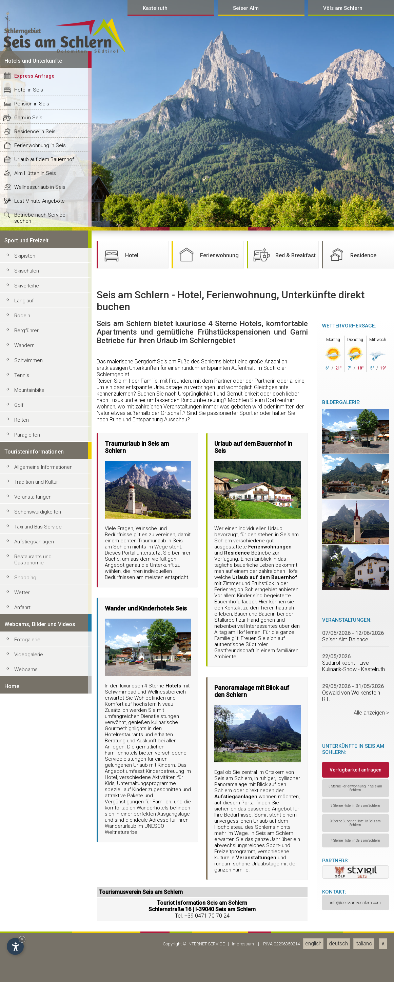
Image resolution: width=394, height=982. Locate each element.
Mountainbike (29, 945)
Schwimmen (28, 916)
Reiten (21, 975)
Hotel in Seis (28, 645)
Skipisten (24, 811)
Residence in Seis (35, 687)
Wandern (24, 901)
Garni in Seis (28, 673)
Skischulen (26, 826)
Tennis (21, 930)
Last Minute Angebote (39, 756)
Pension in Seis (31, 659)
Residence (351, 810)
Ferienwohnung (207, 810)
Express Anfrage (34, 631)
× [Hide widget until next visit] (22, 939)
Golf (18, 960)
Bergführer (26, 886)
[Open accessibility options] (15, 946)
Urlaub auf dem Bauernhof (44, 715)
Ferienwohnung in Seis (40, 701)
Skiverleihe (26, 841)
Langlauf (24, 856)
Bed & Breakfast (284, 810)
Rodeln (22, 871)
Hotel (119, 810)
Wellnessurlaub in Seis (39, 742)
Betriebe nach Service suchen (39, 773)
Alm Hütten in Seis (35, 728)
